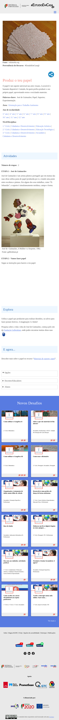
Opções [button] (7, 373)
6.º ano (26, 114)
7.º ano (33, 114)
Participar (44, 633)
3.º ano (5, 114)
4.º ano (12, 114)
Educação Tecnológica (45, 129)
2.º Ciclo (6, 129)
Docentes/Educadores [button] (13, 381)
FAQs (20, 633)
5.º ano (19, 114)
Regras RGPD (12, 633)
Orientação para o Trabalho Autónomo (23, 105)
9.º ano (47, 114)
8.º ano (40, 114)
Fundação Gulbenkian (12, 330)
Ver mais (51, 621)
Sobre (5, 633)
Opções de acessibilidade (31, 633)
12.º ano (21, 117)
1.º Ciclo (6, 126)
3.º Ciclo (6, 133)
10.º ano (6, 117)
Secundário (40, 133)
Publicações (51, 633)
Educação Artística (43, 126)
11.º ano (14, 117)
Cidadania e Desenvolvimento (22, 126)
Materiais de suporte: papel (44, 359)
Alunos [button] (7, 387)
